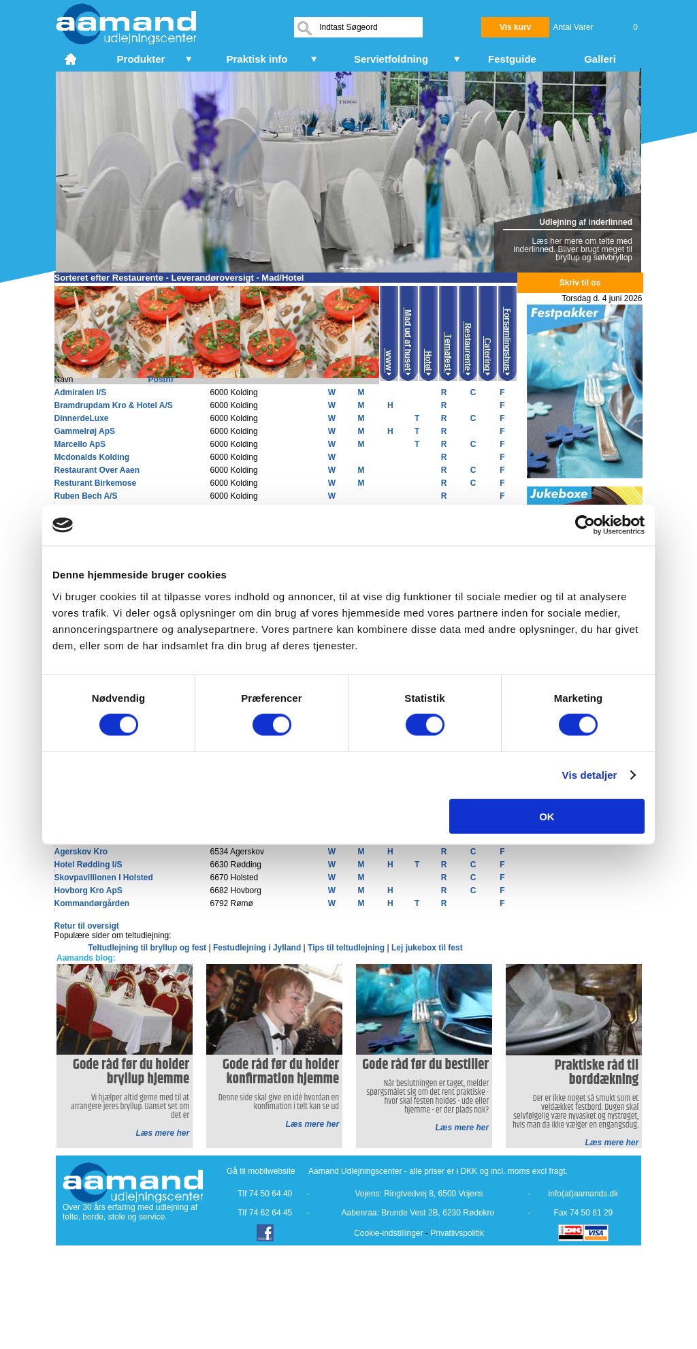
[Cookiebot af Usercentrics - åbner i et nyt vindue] (585, 525)
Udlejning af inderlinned (585, 222)
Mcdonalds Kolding (92, 457)
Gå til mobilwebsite (261, 1171)
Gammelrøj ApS (85, 431)
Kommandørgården (92, 903)
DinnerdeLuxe (81, 418)
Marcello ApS (80, 444)
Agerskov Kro (81, 851)
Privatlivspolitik (457, 1233)
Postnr (161, 379)
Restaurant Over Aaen (97, 470)
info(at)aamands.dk (584, 1193)
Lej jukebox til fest (427, 947)
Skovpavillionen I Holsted (103, 877)
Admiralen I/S (80, 392)
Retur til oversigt (86, 926)
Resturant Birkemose (95, 483)
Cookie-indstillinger (388, 1233)
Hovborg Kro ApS (88, 890)
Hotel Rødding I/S (88, 864)
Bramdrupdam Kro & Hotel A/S (113, 405)
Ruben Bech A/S (86, 496)
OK (547, 816)
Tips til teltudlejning (347, 947)
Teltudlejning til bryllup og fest (148, 947)
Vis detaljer (589, 775)
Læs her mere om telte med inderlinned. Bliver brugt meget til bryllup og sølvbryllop (572, 249)
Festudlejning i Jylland (258, 947)
